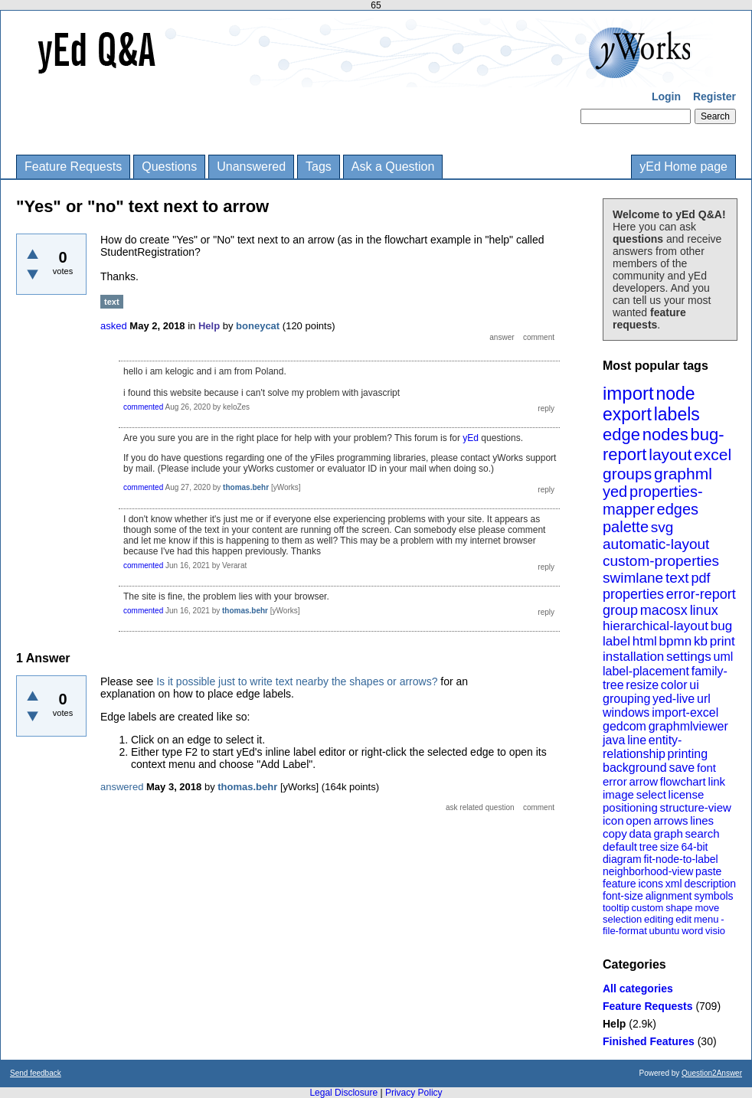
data (640, 833)
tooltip (616, 907)
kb (701, 641)
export (627, 414)
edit (683, 919)
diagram (622, 859)
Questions (169, 166)
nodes (665, 434)
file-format (625, 930)
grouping (626, 698)
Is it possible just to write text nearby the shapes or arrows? (296, 681)
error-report (701, 594)
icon (613, 820)
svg (662, 527)
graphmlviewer (688, 726)
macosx (664, 610)
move (707, 907)
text (677, 578)
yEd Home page (683, 166)
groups (627, 473)
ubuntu (664, 930)
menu (706, 919)
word (692, 930)
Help (614, 1024)
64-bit (694, 847)
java (614, 740)
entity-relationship (642, 747)
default (620, 846)
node (675, 394)
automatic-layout (656, 544)
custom (647, 907)
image (618, 794)
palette (626, 526)
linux (704, 610)
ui (693, 684)
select (651, 794)
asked (113, 326)
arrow (643, 781)
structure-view (695, 807)
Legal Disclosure (343, 1092)
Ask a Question (393, 166)
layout (670, 454)
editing (658, 919)
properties (633, 594)
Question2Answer (712, 1073)
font (706, 767)
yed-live (673, 698)
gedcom (624, 726)
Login (666, 96)
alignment (669, 896)
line (636, 740)
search (702, 833)
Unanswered (251, 166)
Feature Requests (73, 166)
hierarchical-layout (655, 626)
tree (648, 847)
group (620, 610)
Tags (319, 166)
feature (619, 883)
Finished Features (649, 1041)
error (615, 781)
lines (702, 820)
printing (688, 753)
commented (143, 407)
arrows (670, 820)
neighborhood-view (648, 871)
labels (677, 414)
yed (615, 491)
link (717, 781)
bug (721, 626)
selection (622, 919)
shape (678, 907)
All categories (638, 988)
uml (723, 656)
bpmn (675, 641)
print (722, 641)
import (628, 393)
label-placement (646, 671)
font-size (623, 896)
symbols (713, 896)
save (682, 767)
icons (650, 883)
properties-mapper (653, 500)
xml (673, 883)
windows (626, 712)
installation (633, 656)
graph (667, 833)
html (645, 641)
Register (714, 96)
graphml (683, 473)
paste (708, 871)
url (704, 698)
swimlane (633, 578)
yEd (471, 438)
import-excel (685, 712)
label (616, 641)
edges (678, 509)
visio (715, 930)
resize (642, 684)
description (710, 883)
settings (688, 656)
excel (712, 454)
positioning (630, 807)
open (638, 820)
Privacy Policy (414, 1092)
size (669, 847)
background (635, 767)
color (674, 684)
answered (121, 786)
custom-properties (661, 561)
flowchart (683, 781)
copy (615, 833)
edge (621, 434)
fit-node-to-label (680, 859)
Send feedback (35, 1073)
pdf (700, 578)
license (687, 794)
